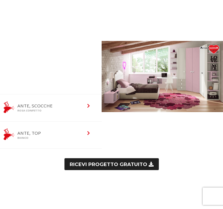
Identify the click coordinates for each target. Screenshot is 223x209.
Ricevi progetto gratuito (109, 164)
